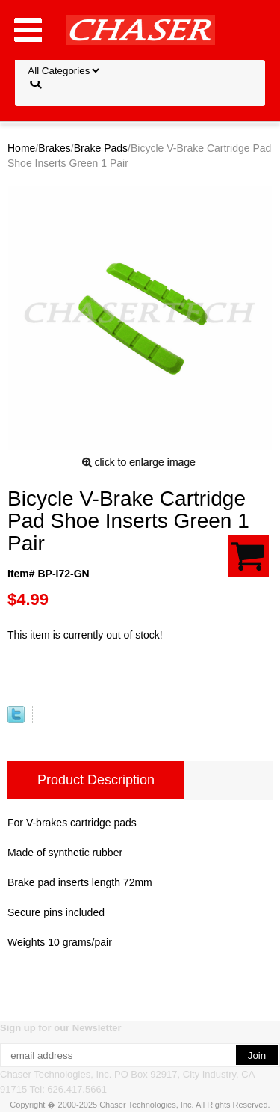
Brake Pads (101, 148)
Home (21, 148)
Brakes (54, 148)
